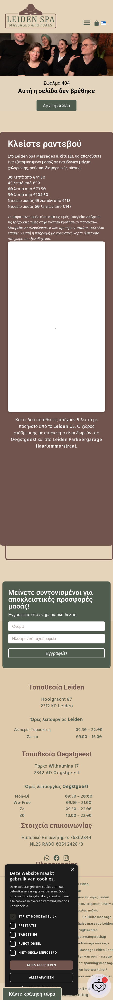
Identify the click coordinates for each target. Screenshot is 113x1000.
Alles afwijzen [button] (41, 977)
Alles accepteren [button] (41, 965)
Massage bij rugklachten (78, 930)
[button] (86, 23)
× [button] (72, 869)
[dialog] (41, 929)
